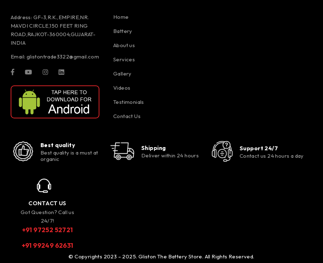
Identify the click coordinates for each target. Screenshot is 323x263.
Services (124, 59)
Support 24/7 (259, 148)
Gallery (122, 73)
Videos (121, 87)
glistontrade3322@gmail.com (63, 56)
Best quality (57, 145)
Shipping (153, 147)
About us (124, 45)
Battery (122, 31)
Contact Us (127, 116)
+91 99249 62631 (47, 245)
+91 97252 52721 (47, 230)
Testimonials (128, 102)
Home (121, 16)
